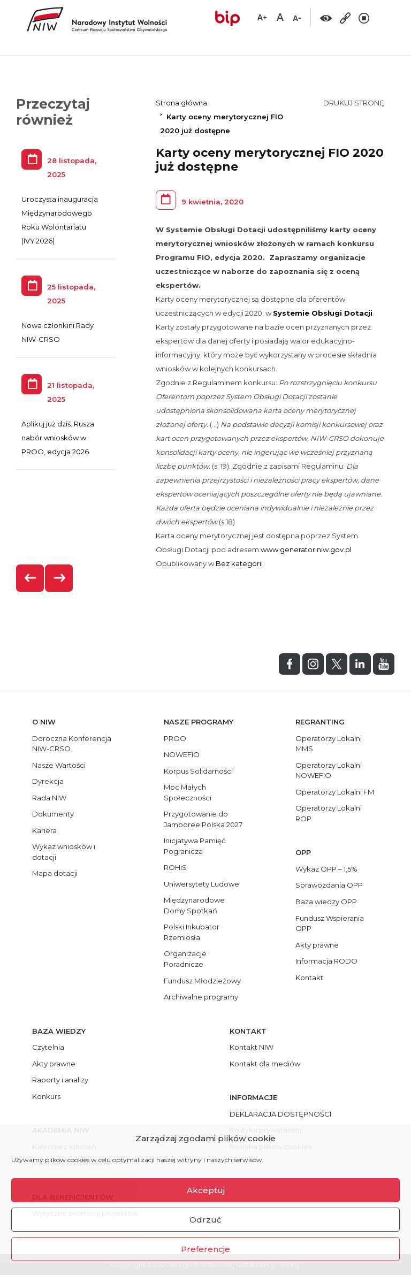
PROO (175, 738)
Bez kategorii (239, 563)
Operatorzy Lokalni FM (334, 792)
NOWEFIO (182, 754)
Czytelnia (48, 1047)
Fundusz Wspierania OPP (329, 923)
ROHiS (175, 867)
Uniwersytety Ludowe (201, 884)
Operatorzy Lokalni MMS (328, 743)
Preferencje (205, 1249)
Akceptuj (206, 1190)
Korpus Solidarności (198, 771)
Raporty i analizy (60, 1079)
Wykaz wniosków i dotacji (63, 851)
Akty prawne (317, 945)
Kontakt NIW (251, 1047)
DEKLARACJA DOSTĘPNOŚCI (280, 1114)
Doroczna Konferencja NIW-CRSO (71, 743)
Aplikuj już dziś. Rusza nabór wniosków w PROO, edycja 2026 (57, 437)
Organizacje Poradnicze (185, 958)
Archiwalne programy (201, 996)
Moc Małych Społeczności (187, 792)
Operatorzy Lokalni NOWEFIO (328, 770)
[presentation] (30, 578)
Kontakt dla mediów (265, 1063)
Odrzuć (205, 1220)
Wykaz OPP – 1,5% (326, 869)
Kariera (44, 830)
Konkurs (46, 1096)
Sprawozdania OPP (329, 885)
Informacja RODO (326, 961)
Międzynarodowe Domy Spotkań (194, 905)
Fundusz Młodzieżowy (202, 980)
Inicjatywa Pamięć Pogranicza (194, 846)
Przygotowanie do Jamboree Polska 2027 (203, 819)
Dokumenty (53, 814)
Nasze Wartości (59, 765)
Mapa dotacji (55, 873)
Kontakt (309, 977)
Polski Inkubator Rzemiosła (191, 932)
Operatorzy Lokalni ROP (328, 813)
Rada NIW (49, 797)
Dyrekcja (48, 781)
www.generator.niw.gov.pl (306, 549)
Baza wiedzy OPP (326, 901)
